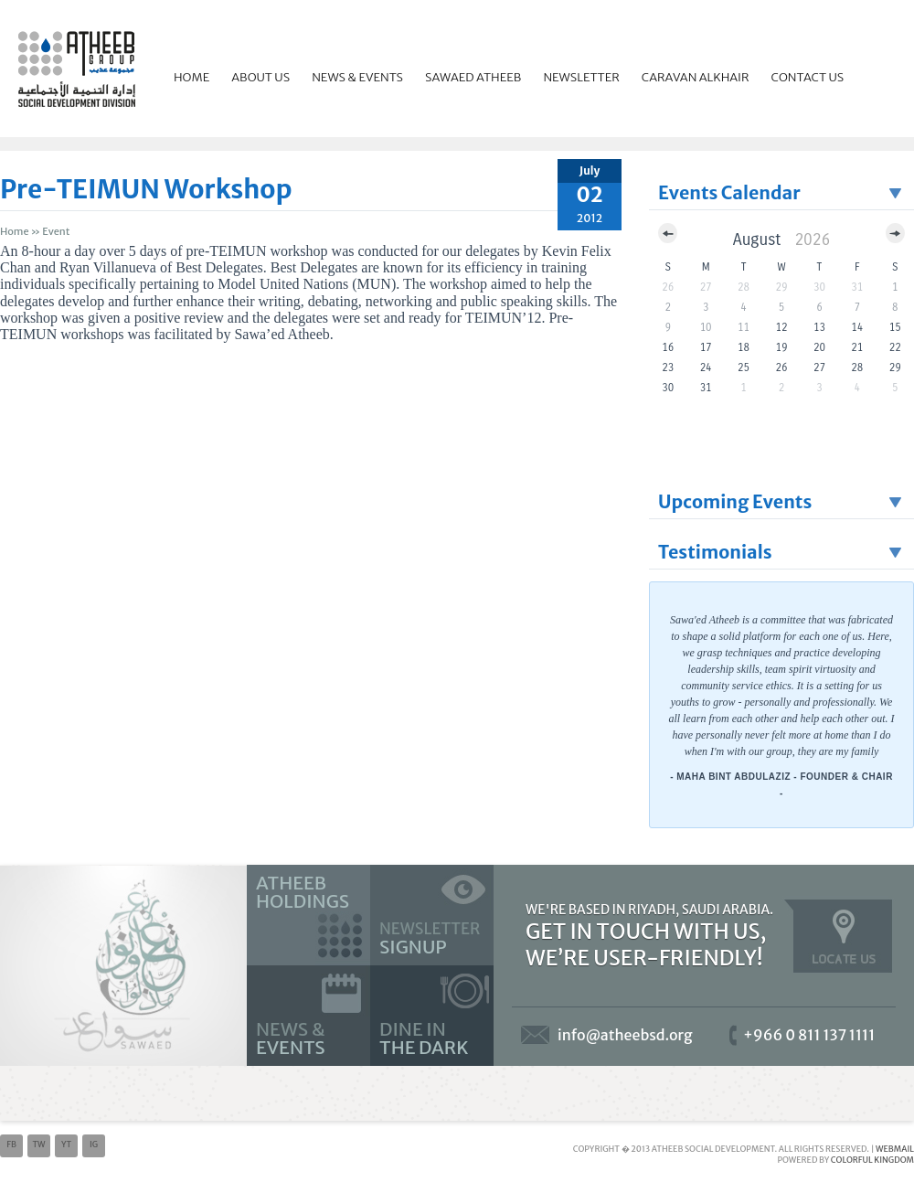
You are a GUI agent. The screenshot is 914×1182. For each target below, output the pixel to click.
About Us (260, 77)
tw (38, 1144)
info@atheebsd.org (625, 1035)
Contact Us (808, 77)
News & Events (357, 77)
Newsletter (581, 77)
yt (66, 1144)
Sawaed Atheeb (473, 77)
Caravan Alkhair (695, 77)
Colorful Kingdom (872, 1160)
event (55, 231)
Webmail (895, 1149)
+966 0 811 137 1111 (809, 1035)
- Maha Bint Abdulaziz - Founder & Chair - (781, 785)
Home (191, 77)
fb (11, 1144)
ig (94, 1144)
